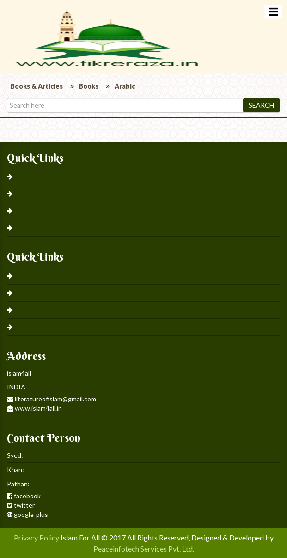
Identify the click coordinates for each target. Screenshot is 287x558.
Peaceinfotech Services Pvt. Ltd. (143, 548)
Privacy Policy (36, 537)
